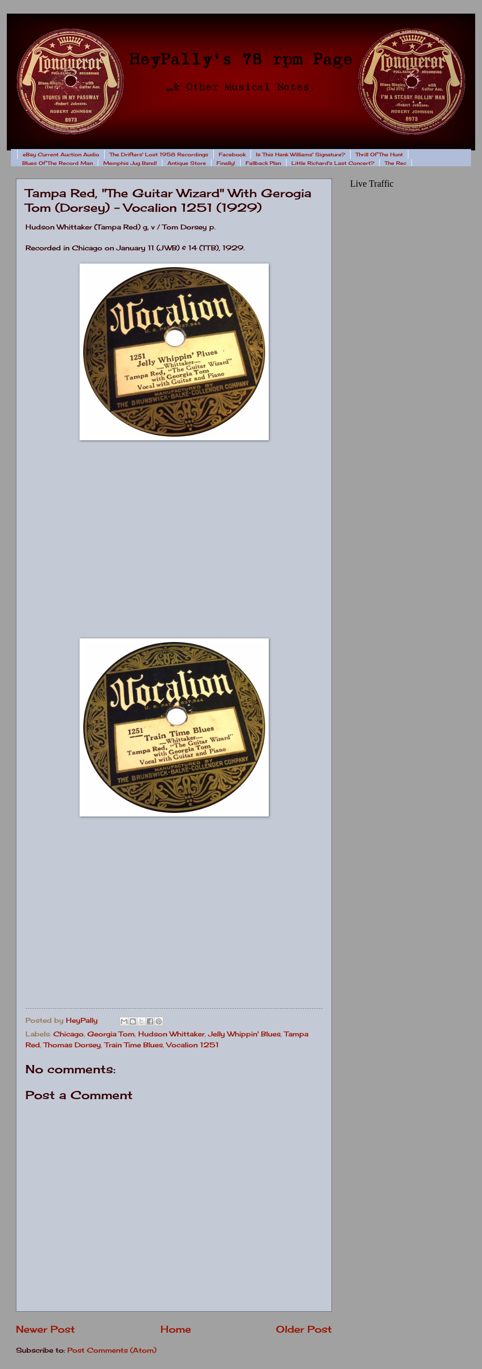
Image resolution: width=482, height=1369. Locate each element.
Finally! (225, 163)
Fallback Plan (263, 163)
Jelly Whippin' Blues (244, 1034)
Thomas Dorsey (72, 1045)
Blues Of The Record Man (57, 163)
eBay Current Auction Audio (61, 154)
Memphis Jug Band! (130, 163)
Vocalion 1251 (192, 1045)
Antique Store (186, 163)
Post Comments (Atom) (111, 1350)
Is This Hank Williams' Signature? (300, 154)
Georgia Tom (111, 1034)
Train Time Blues (134, 1045)
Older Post (304, 1329)
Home (176, 1329)
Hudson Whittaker (171, 1034)
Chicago (68, 1034)
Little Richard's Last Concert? (332, 163)
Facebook (232, 154)
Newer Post (45, 1329)
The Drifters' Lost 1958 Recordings (159, 154)
